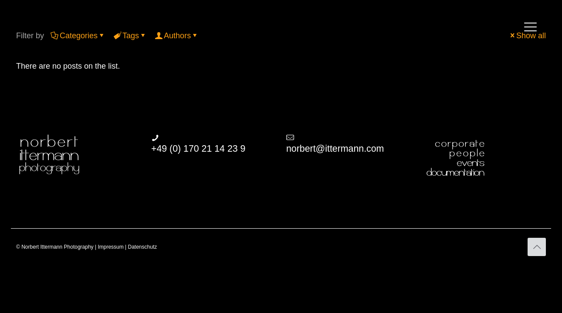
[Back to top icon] (537, 247)
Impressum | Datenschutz (127, 247)
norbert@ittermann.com (335, 148)
